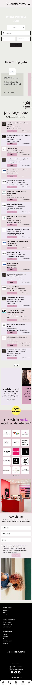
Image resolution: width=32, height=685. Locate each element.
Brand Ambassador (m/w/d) (14, 204)
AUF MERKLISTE (26, 131)
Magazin (5, 634)
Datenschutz (5, 610)
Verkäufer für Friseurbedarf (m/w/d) (17, 241)
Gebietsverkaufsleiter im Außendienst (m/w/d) (12, 83)
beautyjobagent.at (7, 622)
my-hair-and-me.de (7, 626)
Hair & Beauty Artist (11, 314)
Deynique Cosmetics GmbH (12, 328)
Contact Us (5, 643)
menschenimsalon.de (7, 624)
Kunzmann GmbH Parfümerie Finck (14, 231)
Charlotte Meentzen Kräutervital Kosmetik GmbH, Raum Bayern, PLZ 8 (11, 79)
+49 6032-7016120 (17, 666)
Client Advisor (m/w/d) (13, 286)
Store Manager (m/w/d (13, 252)
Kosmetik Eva (9, 195)
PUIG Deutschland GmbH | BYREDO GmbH (16, 182)
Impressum (5, 614)
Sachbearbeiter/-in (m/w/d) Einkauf (17, 170)
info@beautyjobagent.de (17, 669)
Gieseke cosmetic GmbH (12, 171)
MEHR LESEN (11, 400)
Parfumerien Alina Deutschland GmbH (14, 150)
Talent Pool (5, 638)
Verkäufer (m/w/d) (12, 148)
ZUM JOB (12, 131)
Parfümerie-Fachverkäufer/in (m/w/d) (18, 229)
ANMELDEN (27, 106)
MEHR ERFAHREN (9, 93)
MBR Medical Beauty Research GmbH (14, 220)
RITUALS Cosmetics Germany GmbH (14, 126)
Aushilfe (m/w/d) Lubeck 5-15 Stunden (18, 159)
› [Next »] (17, 365)
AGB (4, 612)
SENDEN (16, 555)
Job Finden (5, 636)
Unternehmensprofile (7, 641)
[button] (13, 475)
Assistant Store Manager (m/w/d (16, 180)
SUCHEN (16, 45)
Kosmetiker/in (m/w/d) (13, 263)
